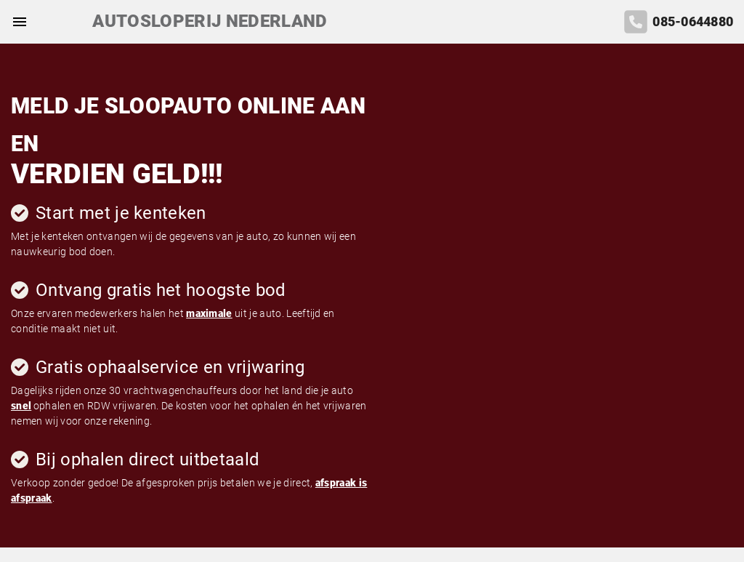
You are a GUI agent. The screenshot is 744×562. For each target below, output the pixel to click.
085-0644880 (692, 22)
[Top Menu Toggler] (16, 22)
